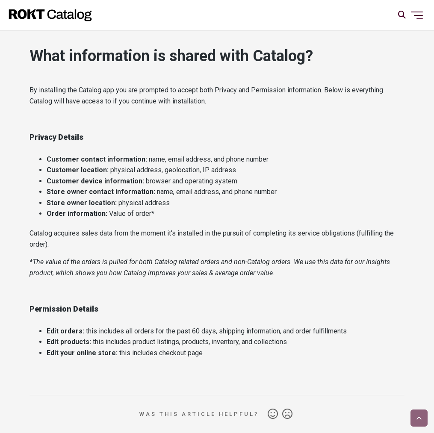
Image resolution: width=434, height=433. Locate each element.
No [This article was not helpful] (287, 414)
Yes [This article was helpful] (273, 414)
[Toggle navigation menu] (416, 15)
